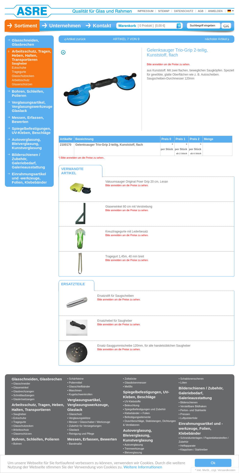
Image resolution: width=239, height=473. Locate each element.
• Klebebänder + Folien (136, 413)
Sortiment (25, 25)
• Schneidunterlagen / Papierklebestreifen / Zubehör (204, 439)
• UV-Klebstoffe (132, 401)
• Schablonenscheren (191, 378)
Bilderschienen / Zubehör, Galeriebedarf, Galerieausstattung (28, 161)
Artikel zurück (76, 39)
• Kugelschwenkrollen (80, 394)
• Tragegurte (19, 421)
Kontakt (102, 25)
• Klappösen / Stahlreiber (193, 449)
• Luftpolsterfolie (188, 418)
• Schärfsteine (75, 378)
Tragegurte (19, 72)
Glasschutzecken (23, 76)
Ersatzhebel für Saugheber (114, 320)
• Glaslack (73, 429)
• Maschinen (74, 390)
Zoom (63, 52)
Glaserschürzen (22, 84)
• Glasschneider (21, 383)
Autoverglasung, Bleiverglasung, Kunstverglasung (27, 143)
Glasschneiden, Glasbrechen (25, 42)
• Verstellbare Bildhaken (193, 406)
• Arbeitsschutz (20, 429)
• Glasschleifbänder (78, 386)
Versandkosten (226, 470)
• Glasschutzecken (22, 425)
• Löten (183, 382)
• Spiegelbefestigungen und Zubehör (144, 409)
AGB (201, 11)
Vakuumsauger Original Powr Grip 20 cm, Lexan (136, 181)
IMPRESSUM (145, 11)
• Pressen (184, 414)
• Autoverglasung (133, 444)
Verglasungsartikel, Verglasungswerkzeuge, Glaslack (32, 106)
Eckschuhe (19, 67)
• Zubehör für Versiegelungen (84, 425)
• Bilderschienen (188, 402)
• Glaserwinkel (20, 387)
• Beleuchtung (131, 405)
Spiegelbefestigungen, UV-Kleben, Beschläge (31, 130)
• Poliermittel (74, 382)
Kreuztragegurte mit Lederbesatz (126, 231)
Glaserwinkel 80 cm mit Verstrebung (128, 206)
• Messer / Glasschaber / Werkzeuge (88, 421)
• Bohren (17, 443)
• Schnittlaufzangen (23, 395)
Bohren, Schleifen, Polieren (28, 93)
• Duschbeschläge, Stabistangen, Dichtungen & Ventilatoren (149, 422)
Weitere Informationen (143, 467)
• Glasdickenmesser (134, 382)
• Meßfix (128, 386)
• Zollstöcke (129, 378)
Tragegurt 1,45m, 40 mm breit (124, 256)
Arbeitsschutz (21, 80)
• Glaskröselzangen (23, 399)
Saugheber (19, 63)
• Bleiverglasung (132, 452)
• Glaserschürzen (22, 433)
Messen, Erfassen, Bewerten (28, 119)
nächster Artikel (216, 39)
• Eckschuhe (19, 418)
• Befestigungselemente (137, 417)
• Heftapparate (187, 445)
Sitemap (163, 11)
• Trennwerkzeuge (133, 448)
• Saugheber (19, 414)
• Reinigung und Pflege (80, 433)
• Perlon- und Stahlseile (192, 410)
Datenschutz (183, 11)
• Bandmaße (74, 443)
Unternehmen (65, 25)
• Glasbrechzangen (23, 391)
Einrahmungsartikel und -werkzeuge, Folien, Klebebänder (29, 178)
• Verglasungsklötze (78, 418)
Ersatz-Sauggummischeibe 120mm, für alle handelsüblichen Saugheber (144, 345)
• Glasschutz (74, 414)
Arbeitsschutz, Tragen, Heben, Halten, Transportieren (31, 55)
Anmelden (215, 11)
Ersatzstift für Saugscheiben (115, 295)
